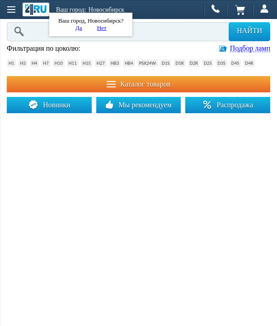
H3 (22, 63)
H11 (73, 63)
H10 (59, 63)
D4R (249, 63)
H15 (87, 63)
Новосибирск (106, 9)
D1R (179, 63)
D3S (221, 63)
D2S (207, 63)
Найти (249, 30)
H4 (34, 63)
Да (78, 27)
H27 (101, 63)
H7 (45, 63)
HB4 (129, 63)
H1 (11, 63)
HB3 (115, 63)
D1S (165, 63)
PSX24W (147, 63)
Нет (102, 27)
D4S (235, 63)
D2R (194, 63)
